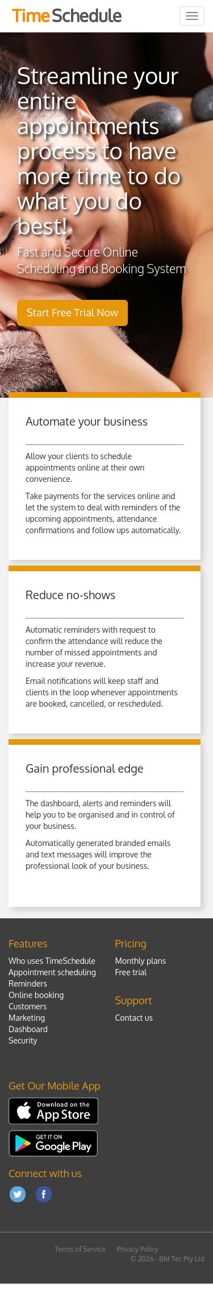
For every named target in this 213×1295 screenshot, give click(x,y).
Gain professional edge (85, 768)
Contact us (134, 1017)
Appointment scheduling (52, 972)
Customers (28, 1006)
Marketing (27, 1017)
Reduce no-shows (70, 594)
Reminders (28, 983)
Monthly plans (140, 961)
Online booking (36, 995)
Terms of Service (80, 1249)
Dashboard (28, 1029)
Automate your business (87, 421)
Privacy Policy (137, 1249)
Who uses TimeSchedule (52, 961)
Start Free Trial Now (72, 312)
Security (23, 1040)
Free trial (131, 972)
